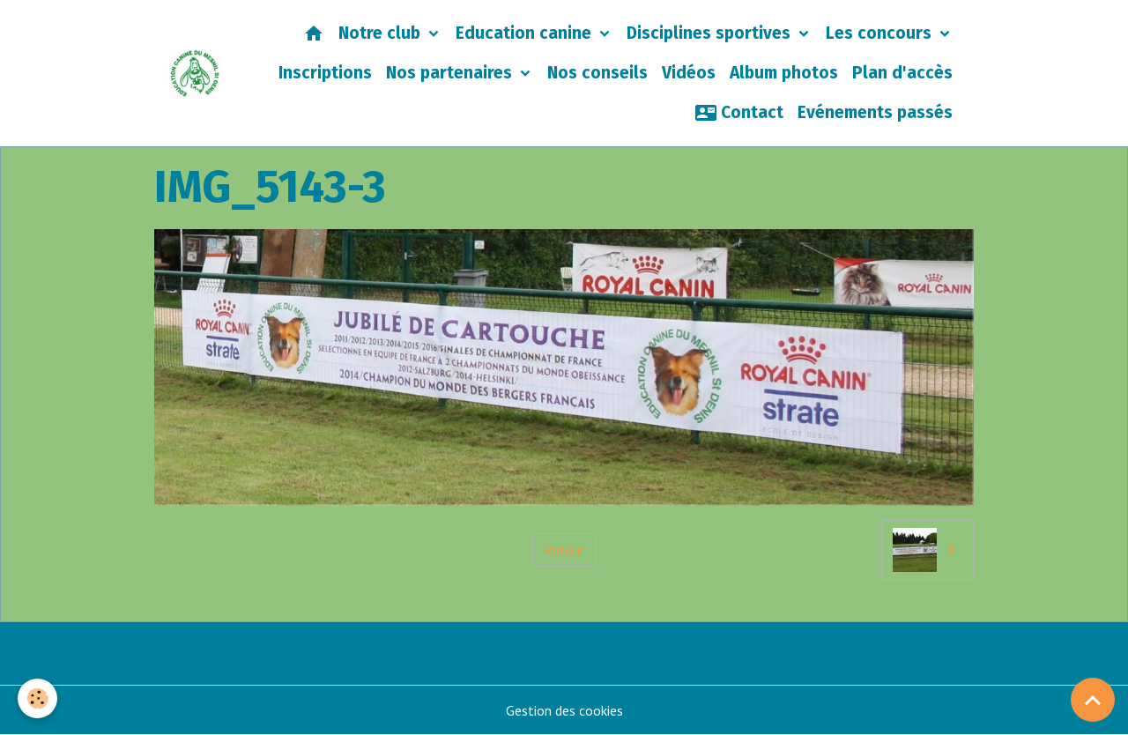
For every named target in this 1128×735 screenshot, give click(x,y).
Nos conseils (597, 73)
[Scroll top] (1093, 700)
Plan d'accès (902, 73)
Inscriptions (325, 73)
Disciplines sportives (711, 33)
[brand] (195, 73)
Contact (739, 112)
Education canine (526, 33)
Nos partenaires (451, 73)
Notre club (381, 33)
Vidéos (689, 73)
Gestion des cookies (564, 710)
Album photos (784, 73)
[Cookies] (37, 698)
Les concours (881, 33)
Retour (564, 550)
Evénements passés (875, 112)
